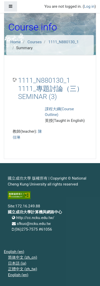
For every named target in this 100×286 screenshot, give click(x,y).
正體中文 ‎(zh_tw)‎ (22, 269)
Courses (34, 42)
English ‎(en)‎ (14, 251)
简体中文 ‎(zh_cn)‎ (22, 257)
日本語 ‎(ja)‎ (17, 263)
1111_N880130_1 (63, 42)
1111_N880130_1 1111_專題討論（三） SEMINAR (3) (50, 88)
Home (15, 42)
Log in (89, 6)
